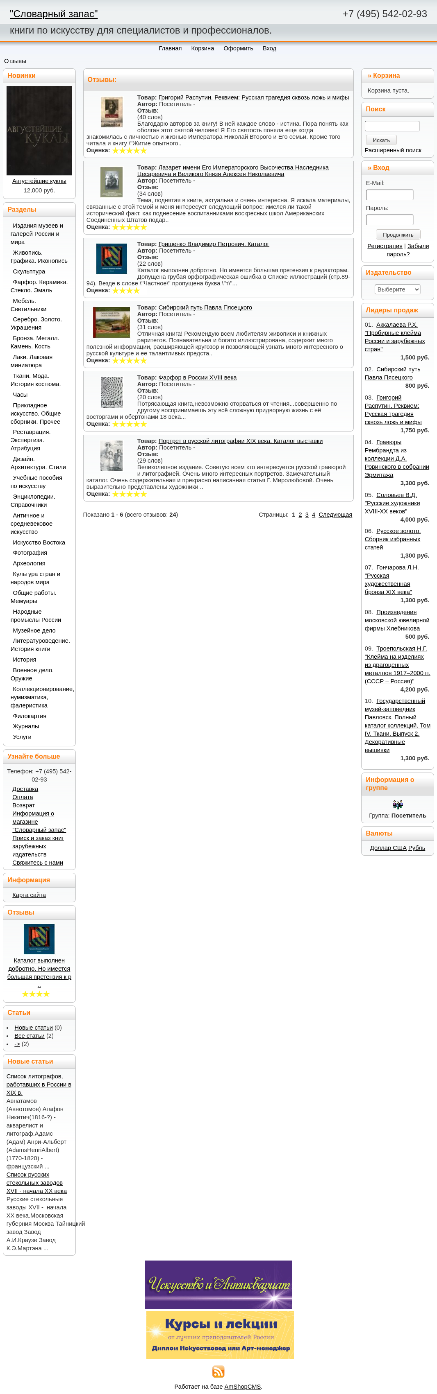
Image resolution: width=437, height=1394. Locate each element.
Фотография (30, 552)
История (24, 659)
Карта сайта (29, 895)
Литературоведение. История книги (40, 644)
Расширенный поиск (393, 150)
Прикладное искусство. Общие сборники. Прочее (36, 413)
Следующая (335, 514)
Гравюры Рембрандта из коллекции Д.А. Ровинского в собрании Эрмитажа (397, 458)
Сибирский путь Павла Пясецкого (206, 307)
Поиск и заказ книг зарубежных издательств (38, 846)
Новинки (21, 75)
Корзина (386, 75)
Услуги (22, 737)
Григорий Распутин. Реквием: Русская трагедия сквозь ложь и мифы (254, 97)
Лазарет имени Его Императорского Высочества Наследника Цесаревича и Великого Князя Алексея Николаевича (233, 170)
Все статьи (29, 1036)
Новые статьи (33, 1027)
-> (17, 1044)
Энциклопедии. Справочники (33, 500)
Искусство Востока (39, 542)
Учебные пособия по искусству (36, 481)
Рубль (416, 848)
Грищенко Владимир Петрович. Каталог (214, 244)
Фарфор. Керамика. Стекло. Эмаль (39, 286)
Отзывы (15, 61)
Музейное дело (34, 630)
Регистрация (385, 246)
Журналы (26, 726)
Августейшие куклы (39, 181)
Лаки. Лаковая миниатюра (32, 361)
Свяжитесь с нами (37, 862)
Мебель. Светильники (29, 305)
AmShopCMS (243, 1386)
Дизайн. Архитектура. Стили (38, 463)
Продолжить (398, 235)
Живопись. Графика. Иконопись (39, 256)
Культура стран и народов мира (36, 578)
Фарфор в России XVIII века (198, 377)
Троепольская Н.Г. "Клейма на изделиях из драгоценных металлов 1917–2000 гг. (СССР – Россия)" (397, 665)
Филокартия (30, 716)
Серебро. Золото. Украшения (36, 323)
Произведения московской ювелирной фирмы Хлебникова (397, 620)
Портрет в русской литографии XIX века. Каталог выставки (241, 441)
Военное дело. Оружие (32, 674)
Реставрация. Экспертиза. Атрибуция (31, 440)
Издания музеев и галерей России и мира (37, 233)
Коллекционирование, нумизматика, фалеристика (40, 697)
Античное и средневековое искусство (32, 523)
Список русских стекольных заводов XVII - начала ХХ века (37, 1182)
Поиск (375, 109)
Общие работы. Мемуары (34, 597)
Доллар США (388, 848)
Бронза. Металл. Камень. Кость (35, 342)
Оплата (22, 797)
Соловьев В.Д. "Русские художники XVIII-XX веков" (392, 503)
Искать (381, 140)
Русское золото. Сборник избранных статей (393, 539)
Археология (29, 563)
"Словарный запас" (54, 13)
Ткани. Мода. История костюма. (36, 380)
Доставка (25, 789)
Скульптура (29, 271)
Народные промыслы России (36, 615)
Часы (20, 394)
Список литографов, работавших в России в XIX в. (39, 1084)
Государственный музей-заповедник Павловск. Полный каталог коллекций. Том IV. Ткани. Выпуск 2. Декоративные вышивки (398, 725)
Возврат (23, 805)
